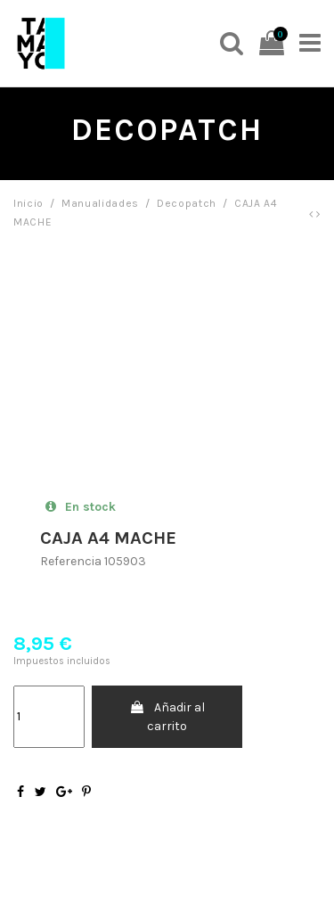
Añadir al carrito (167, 717)
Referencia (71, 561)
